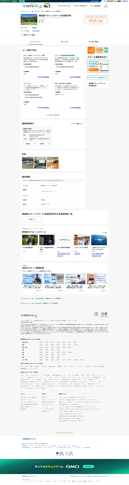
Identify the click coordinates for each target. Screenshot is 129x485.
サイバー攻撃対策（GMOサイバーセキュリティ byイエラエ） (42, 447)
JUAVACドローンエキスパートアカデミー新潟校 (98, 249)
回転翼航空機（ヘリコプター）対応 (29, 368)
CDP (22, 388)
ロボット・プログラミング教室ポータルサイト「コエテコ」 (72, 397)
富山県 (46, 347)
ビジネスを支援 (47, 481)
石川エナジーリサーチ (97, 375)
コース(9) (64, 42)
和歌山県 (70, 352)
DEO (88, 375)
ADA (45, 379)
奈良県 (63, 352)
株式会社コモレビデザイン (94, 384)
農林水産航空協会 (57, 375)
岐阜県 (41, 349)
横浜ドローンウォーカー (88, 386)
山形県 (69, 342)
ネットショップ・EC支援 (37, 481)
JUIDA (22, 375)
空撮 (31, 366)
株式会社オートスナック (35, 381)
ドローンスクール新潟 (81, 247)
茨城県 (41, 344)
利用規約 (44, 397)
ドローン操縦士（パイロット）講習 (34, 55)
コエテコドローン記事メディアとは (29, 402)
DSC (83, 377)
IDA (57, 386)
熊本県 (58, 359)
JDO (50, 377)
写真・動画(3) (94, 42)
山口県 (63, 354)
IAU (33, 379)
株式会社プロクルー (25, 379)
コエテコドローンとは (26, 399)
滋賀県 (41, 352)
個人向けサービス (91, 481)
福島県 (75, 342)
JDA (41, 377)
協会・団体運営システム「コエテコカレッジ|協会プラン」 (72, 420)
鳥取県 (41, 354)
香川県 (46, 357)
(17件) (32, 219)
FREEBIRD (39, 379)
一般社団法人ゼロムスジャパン (48, 384)
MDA (100, 381)
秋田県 (63, 342)
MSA (32, 386)
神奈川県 (76, 344)
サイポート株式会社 (62, 384)
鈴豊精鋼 (90, 379)
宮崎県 (69, 359)
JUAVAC (83, 375)
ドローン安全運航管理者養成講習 (65, 55)
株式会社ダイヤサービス (80, 384)
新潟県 (41, 347)
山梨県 (63, 347)
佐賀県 (46, 359)
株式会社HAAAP (24, 381)
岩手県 (52, 342)
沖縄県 (81, 359)
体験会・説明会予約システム (27, 406)
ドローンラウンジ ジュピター (27, 384)
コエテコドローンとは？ (64, 6)
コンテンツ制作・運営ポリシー (49, 409)
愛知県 (52, 349)
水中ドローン (72, 366)
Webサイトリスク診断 (62, 445)
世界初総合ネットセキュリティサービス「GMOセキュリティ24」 (34, 445)
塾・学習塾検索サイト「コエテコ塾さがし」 (69, 404)
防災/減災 (88, 366)
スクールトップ (35, 42)
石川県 (52, 347)
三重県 (58, 349)
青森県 (46, 342)
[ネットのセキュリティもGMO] (12, 1)
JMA (69, 375)
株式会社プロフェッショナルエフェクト (79, 381)
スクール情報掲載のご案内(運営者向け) (29, 404)
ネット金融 (79, 481)
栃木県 (46, 344)
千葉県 (63, 344)
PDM (37, 384)
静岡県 (46, 349)
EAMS (104, 377)
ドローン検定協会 (46, 375)
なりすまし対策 (76, 447)
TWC (79, 377)
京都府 (46, 352)
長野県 (69, 347)
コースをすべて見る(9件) (52, 115)
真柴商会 (43, 388)
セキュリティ (53, 481)
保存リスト (106, 5)
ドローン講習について (77, 123)
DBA (74, 377)
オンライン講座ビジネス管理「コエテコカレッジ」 (70, 411)
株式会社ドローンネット (53, 379)
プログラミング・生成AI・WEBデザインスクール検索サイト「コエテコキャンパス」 (78, 399)
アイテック (93, 381)
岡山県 (52, 354)
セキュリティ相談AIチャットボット (74, 445)
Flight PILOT (30, 377)
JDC (46, 377)
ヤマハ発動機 (75, 375)
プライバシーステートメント (48, 399)
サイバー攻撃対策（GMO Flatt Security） (64, 447)
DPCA (27, 375)
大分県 (63, 359)
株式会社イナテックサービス (50, 381)
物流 (26, 366)
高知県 (58, 357)
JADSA (36, 388)
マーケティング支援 (61, 481)
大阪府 (52, 352)
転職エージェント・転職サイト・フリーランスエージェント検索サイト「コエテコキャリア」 (80, 402)
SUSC (69, 377)
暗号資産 (84, 481)
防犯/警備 (43, 366)
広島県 (58, 354)
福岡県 (41, 359)
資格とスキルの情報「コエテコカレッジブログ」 (70, 413)
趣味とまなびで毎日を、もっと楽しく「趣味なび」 (70, 418)
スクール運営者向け (95, 6)
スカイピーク (57, 377)
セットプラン (27, 83)
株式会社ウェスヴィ (76, 379)
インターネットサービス (26, 481)
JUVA (71, 384)
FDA (85, 379)
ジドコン (23, 377)
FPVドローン (80, 366)
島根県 (46, 354)
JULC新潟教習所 (28, 247)
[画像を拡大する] (28, 163)
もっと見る (48, 132)
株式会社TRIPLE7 (64, 381)
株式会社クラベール (40, 386)
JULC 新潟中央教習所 (63, 247)
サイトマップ (45, 406)
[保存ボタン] (28, 35)
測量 (65, 366)
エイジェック (100, 386)
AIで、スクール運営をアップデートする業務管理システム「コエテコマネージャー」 (78, 406)
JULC (37, 377)
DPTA (64, 377)
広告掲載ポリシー (46, 411)
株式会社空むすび (25, 386)
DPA (64, 375)
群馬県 (52, 344)
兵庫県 (58, 352)
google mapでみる (33, 136)
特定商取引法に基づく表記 (48, 402)
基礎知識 (34, 27)
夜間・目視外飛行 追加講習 (63, 83)
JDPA (88, 377)
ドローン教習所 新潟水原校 (47, 248)
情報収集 (73, 481)
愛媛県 (52, 357)
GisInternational (29, 388)
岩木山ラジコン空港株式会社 (74, 386)
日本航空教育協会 (96, 377)
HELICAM (63, 386)
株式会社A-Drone (66, 379)
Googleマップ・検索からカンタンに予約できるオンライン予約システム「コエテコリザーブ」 (80, 409)
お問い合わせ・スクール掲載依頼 (28, 397)
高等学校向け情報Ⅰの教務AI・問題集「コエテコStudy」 (72, 416)
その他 (97, 481)
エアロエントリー (35, 375)
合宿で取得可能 (35, 31)
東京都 (69, 344)
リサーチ (68, 481)
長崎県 (52, 359)
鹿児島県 (76, 359)
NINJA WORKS (51, 386)
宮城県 (58, 342)
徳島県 (41, 357)
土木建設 (37, 366)
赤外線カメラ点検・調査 (98, 366)
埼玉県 (58, 344)
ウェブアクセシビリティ (47, 404)
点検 (22, 366)
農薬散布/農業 (51, 366)
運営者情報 (23, 409)
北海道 (41, 342)
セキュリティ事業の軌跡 (85, 447)
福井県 (58, 347)
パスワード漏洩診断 (52, 445)
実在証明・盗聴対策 (25, 447)
